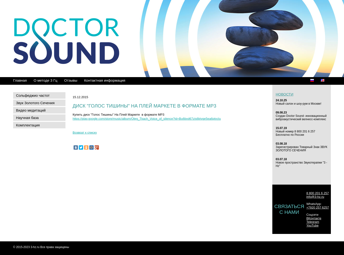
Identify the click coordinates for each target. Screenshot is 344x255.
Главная (20, 80)
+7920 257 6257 (317, 207)
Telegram (312, 222)
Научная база (27, 118)
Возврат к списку (85, 132)
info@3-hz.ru (315, 196)
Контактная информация (104, 80)
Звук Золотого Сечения (35, 103)
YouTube (312, 225)
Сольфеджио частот (33, 95)
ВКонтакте (313, 218)
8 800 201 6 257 (317, 193)
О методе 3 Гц (45, 80)
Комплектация (28, 125)
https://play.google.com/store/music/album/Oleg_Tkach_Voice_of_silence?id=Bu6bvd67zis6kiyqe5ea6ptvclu (147, 118)
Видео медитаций (31, 110)
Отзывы (70, 80)
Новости (284, 94)
